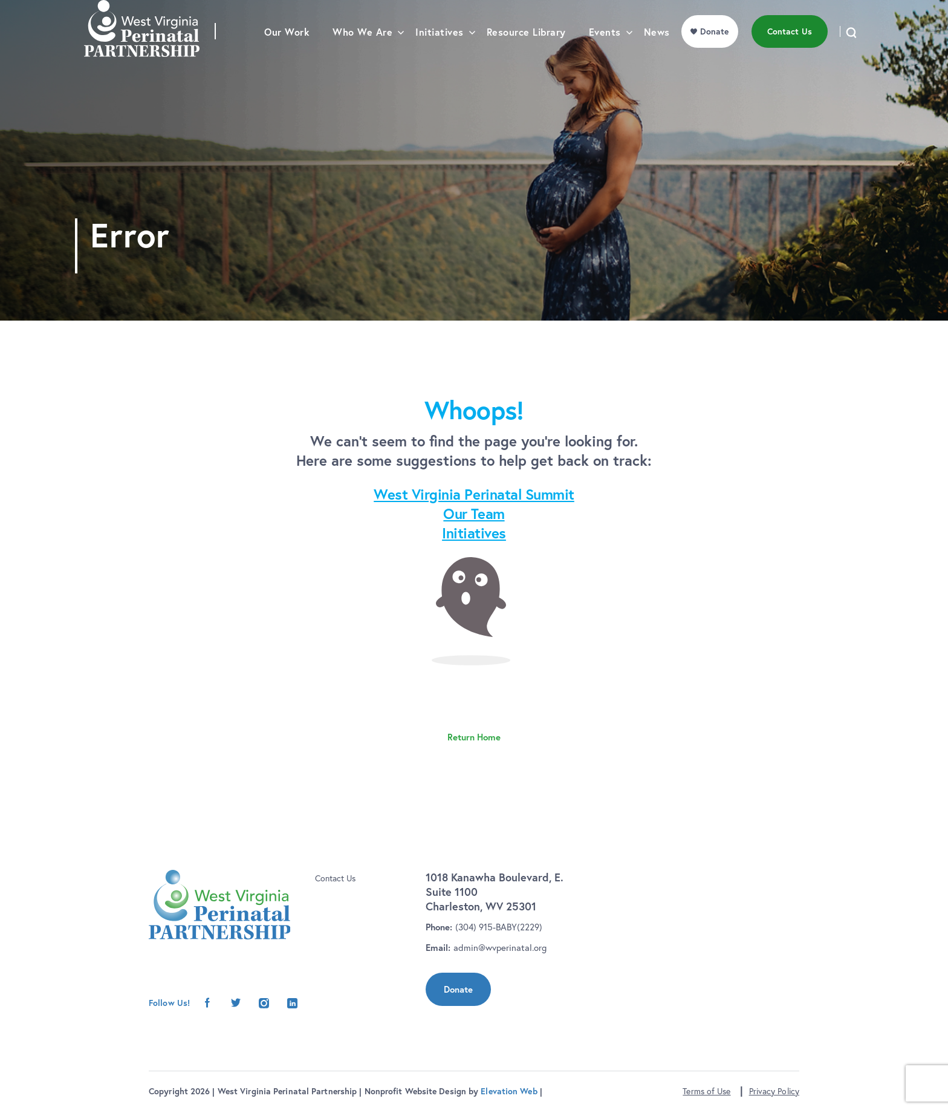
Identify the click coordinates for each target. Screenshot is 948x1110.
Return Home (474, 737)
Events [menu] (605, 57)
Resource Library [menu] (526, 57)
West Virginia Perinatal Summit (474, 494)
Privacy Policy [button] (774, 1091)
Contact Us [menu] (789, 56)
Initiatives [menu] (439, 57)
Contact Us (335, 878)
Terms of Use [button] (706, 1091)
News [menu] (657, 57)
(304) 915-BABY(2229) (498, 927)
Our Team (473, 513)
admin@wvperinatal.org (500, 947)
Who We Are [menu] (362, 57)
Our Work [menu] (287, 57)
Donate (458, 989)
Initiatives (474, 533)
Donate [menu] (714, 56)
